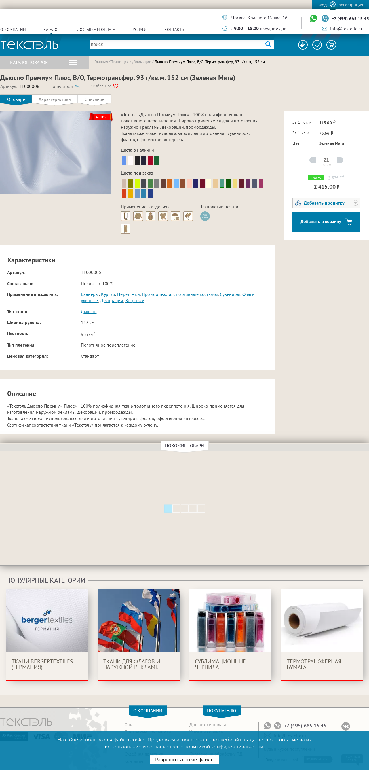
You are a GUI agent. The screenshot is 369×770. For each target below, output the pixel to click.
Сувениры (230, 294)
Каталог (51, 29)
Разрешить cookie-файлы (184, 759)
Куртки (108, 294)
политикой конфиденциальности (223, 747)
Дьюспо (89, 311)
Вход (322, 4)
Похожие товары (185, 445)
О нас (130, 724)
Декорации (111, 300)
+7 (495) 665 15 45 (350, 18)
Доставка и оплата (96, 29)
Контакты (175, 29)
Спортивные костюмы (195, 294)
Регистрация (350, 4)
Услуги (140, 29)
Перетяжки (128, 294)
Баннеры (90, 294)
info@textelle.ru (346, 28)
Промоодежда (156, 294)
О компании (13, 29)
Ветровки (134, 300)
